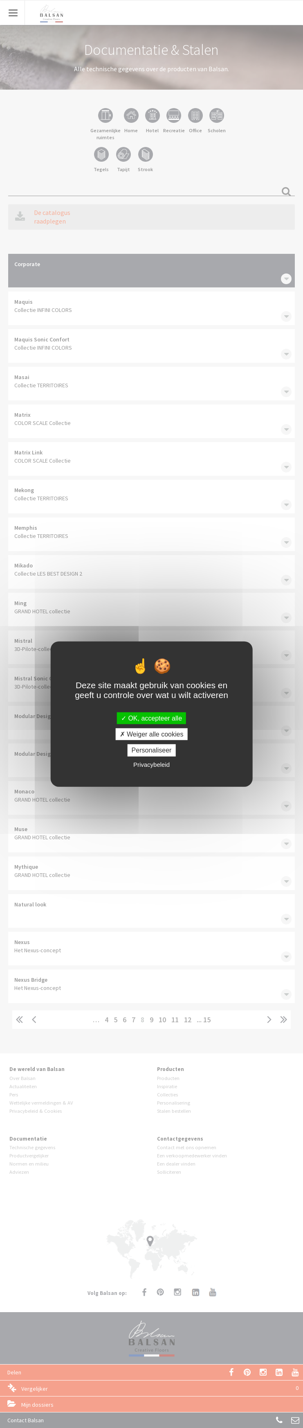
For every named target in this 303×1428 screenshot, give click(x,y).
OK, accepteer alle (151, 718)
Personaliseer (152, 750)
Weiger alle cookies (152, 734)
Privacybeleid (151, 764)
